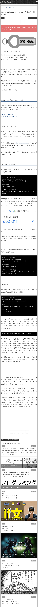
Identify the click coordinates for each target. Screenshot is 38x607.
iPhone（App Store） (7, 114)
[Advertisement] (19, 420)
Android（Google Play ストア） (10, 116)
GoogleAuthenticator (22, 143)
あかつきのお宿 (5, 2)
